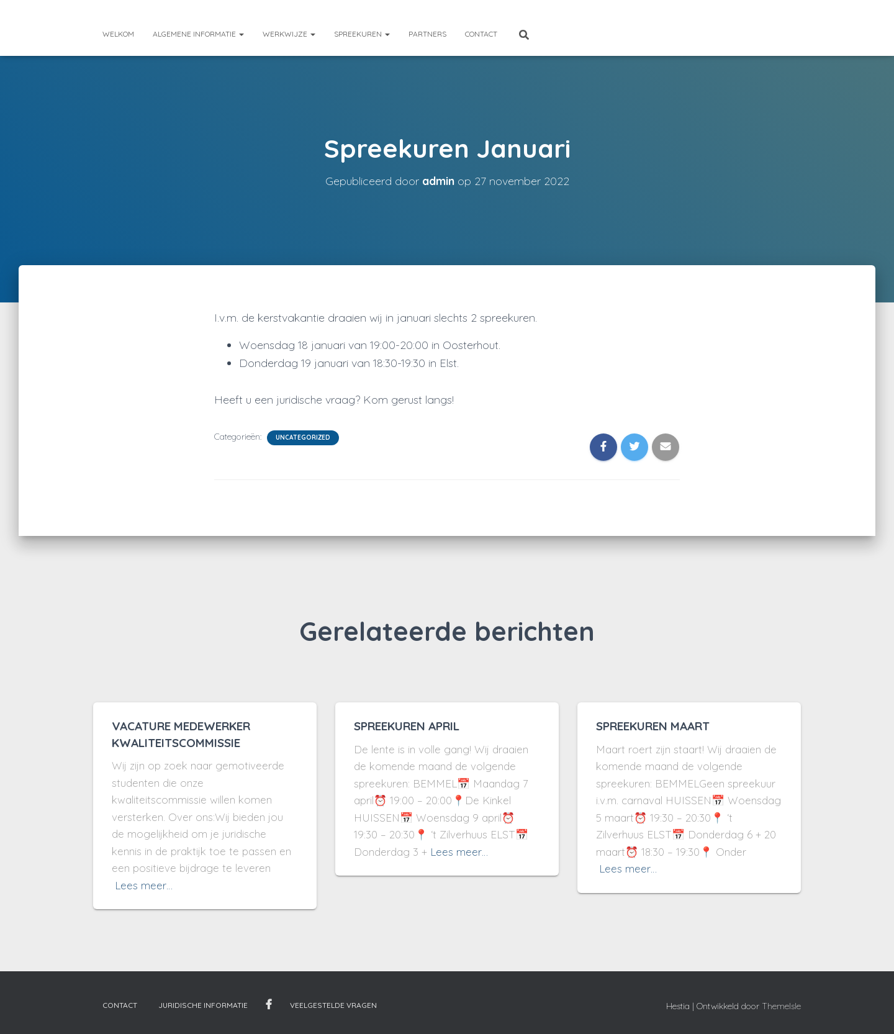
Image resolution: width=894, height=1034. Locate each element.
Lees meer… (144, 885)
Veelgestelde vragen (333, 1005)
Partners (427, 34)
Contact (481, 34)
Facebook (269, 1005)
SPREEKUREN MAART (653, 726)
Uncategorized (303, 437)
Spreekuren (362, 34)
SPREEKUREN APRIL (406, 726)
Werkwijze (289, 34)
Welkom (118, 34)
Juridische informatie (203, 1005)
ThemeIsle (781, 1006)
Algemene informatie (198, 34)
